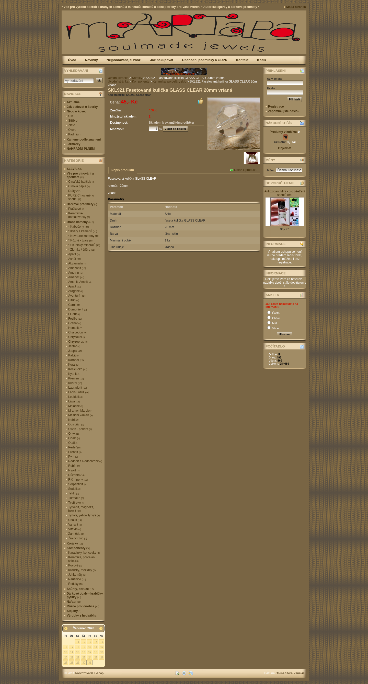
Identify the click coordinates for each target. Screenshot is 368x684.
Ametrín (75, 272)
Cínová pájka (79, 186)
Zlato (71, 125)
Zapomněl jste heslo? (284, 111)
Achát (74, 259)
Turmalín (76, 498)
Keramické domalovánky (79, 215)
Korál (74, 364)
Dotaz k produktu (243, 170)
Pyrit (73, 456)
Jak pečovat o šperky (82, 107)
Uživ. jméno (274, 78)
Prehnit (75, 452)
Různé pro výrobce (83, 606)
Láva (74, 401)
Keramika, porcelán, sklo (82, 559)
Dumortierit (77, 309)
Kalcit (73, 355)
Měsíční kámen (80, 415)
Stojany (74, 611)
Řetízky (75, 584)
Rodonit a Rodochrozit (85, 461)
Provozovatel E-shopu (90, 673)
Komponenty (78, 548)
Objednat (284, 148)
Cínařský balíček (81, 181)
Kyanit (74, 374)
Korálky (75, 543)
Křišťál (75, 383)
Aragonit (75, 291)
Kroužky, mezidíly (82, 570)
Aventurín (77, 295)
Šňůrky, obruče (80, 589)
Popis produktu (122, 170)
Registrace (276, 106)
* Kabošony (78, 226)
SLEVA (74, 169)
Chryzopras (77, 341)
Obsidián (76, 424)
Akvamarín (77, 263)
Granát (74, 323)
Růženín (76, 475)
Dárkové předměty (82, 204)
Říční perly (78, 479)
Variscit (75, 524)
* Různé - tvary (80, 240)
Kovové (75, 565)
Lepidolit (75, 397)
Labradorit (77, 387)
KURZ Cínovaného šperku (81, 197)
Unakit (75, 520)
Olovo (72, 130)
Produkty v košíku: (285, 132)
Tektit (73, 493)
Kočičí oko (77, 369)
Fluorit (74, 314)
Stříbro (72, 120)
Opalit (74, 438)
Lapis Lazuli (78, 392)
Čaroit (74, 305)
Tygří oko (76, 502)
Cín (70, 116)
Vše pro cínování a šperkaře (80, 175)
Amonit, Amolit (79, 282)
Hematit (75, 328)
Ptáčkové (76, 209)
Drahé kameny (80, 222)
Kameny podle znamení (84, 139)
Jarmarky (73, 144)
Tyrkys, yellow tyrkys (84, 515)
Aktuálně (73, 102)
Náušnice (77, 579)
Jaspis (75, 351)
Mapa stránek (296, 7)
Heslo (271, 88)
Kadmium (74, 134)
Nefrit (73, 420)
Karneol (76, 360)
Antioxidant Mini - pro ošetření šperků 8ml (284, 193)
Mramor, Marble (80, 410)
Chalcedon (77, 332)
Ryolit (73, 470)
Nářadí (74, 602)
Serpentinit (77, 484)
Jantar (74, 346)
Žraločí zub (77, 538)
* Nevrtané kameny (83, 236)
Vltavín (74, 529)
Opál (73, 443)
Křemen (76, 378)
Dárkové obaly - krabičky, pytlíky (85, 595)
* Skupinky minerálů (84, 245)
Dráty (74, 191)
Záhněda (76, 534)
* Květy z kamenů (82, 231)
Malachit (75, 406)
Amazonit (77, 268)
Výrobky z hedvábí (82, 615)
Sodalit (74, 489)
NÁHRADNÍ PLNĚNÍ (81, 148)
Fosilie (75, 318)
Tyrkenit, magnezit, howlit (81, 509)
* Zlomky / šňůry (81, 249)
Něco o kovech (77, 111)
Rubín (74, 466)
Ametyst (76, 277)
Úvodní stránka (118, 78)
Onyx (74, 433)
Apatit (74, 254)
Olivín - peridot (80, 429)
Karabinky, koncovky (84, 552)
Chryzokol (76, 337)
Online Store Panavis (289, 673)
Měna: (271, 170)
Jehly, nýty (77, 574)
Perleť (75, 447)
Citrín (73, 300)
